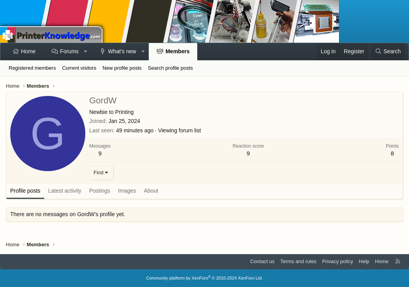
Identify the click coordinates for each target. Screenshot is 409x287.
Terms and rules (298, 261)
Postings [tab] (99, 191)
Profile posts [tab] (25, 191)
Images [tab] (127, 191)
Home (28, 51)
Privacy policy (337, 261)
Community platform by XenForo (204, 278)
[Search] (388, 51)
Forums (69, 51)
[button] (85, 51)
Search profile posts (170, 68)
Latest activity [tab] (64, 191)
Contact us (262, 261)
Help (364, 261)
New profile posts (122, 68)
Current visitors (79, 68)
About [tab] (151, 191)
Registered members (32, 68)
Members (177, 51)
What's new (122, 51)
